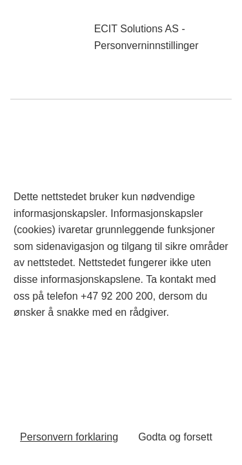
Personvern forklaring (69, 436)
